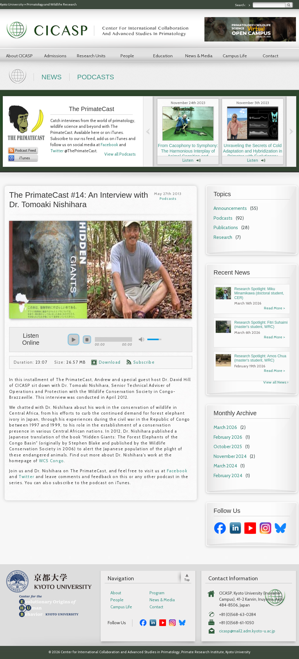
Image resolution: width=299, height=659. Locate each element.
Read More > (274, 308)
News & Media (199, 56)
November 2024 (230, 456)
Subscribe (144, 362)
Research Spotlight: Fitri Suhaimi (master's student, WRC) (261, 324)
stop (87, 339)
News (51, 77)
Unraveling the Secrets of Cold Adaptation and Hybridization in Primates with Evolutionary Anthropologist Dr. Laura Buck (252, 153)
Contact (270, 56)
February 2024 (228, 475)
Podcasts (95, 77)
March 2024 (225, 466)
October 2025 (228, 446)
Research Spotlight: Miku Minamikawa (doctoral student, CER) (259, 293)
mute (141, 339)
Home (18, 76)
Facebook (109, 144)
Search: (241, 5)
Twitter (56, 150)
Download (110, 362)
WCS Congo (51, 460)
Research (223, 237)
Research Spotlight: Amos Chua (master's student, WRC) (260, 358)
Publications (226, 227)
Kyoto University (11, 4)
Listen (187, 160)
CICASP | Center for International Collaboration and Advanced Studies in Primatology (100, 30)
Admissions (55, 56)
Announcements (230, 208)
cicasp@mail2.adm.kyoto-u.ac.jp (247, 631)
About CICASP (19, 56)
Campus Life (235, 56)
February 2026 (228, 437)
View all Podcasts (120, 154)
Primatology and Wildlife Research (52, 4)
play (73, 339)
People (127, 56)
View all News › (275, 382)
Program (157, 593)
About (115, 593)
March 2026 (225, 427)
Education (163, 56)
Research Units (91, 56)
